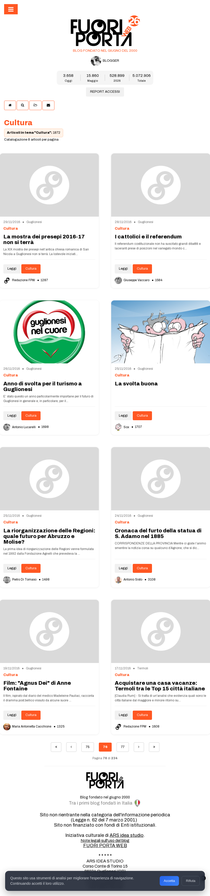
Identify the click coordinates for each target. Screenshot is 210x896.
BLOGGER (105, 61)
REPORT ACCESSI (105, 91)
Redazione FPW (19, 280)
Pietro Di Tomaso (20, 579)
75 (88, 747)
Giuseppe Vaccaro (132, 280)
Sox (122, 427)
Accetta (169, 881)
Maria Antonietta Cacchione (27, 726)
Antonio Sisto (129, 579)
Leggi (11, 268)
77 (123, 747)
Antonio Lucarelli (19, 427)
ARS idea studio (127, 835)
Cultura (30, 268)
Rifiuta (190, 881)
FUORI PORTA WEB (105, 845)
